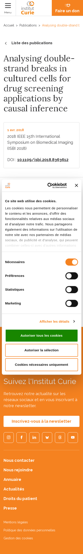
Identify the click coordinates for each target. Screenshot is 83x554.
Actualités (14, 489)
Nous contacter (19, 460)
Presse (10, 508)
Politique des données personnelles (29, 530)
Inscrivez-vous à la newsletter (41, 421)
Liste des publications (28, 43)
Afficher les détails (54, 321)
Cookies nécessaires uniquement (41, 364)
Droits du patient (20, 498)
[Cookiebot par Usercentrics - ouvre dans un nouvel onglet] (49, 185)
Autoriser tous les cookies (41, 335)
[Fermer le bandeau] (76, 185)
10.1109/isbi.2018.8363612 (42, 159)
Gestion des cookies (18, 538)
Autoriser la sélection (41, 350)
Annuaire (12, 479)
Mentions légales (16, 522)
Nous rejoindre (18, 470)
